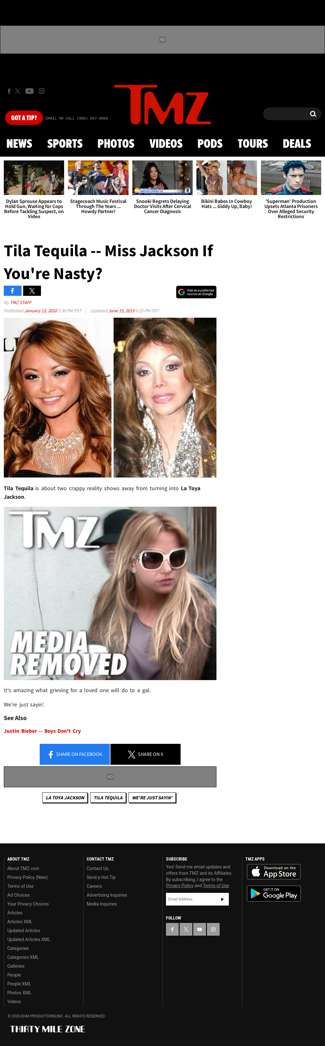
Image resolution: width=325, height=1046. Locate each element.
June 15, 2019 (121, 311)
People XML (19, 983)
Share (74, 754)
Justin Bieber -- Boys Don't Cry (42, 731)
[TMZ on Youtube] (29, 91)
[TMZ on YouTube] (199, 929)
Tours (253, 144)
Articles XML (20, 921)
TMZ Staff (20, 302)
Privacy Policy (179, 885)
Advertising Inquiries (107, 895)
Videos (165, 144)
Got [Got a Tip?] (24, 118)
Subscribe (222, 899)
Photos (115, 144)
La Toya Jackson (65, 798)
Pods (209, 144)
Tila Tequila (108, 798)
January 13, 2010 (41, 311)
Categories (18, 948)
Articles (15, 912)
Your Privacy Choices (28, 903)
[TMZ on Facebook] (9, 91)
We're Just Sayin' (152, 798)
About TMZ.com (23, 868)
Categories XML (23, 957)
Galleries (15, 966)
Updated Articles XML (28, 939)
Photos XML (19, 992)
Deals (297, 144)
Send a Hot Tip (101, 877)
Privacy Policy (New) (27, 877)
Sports (65, 144)
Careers (94, 886)
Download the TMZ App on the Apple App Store (274, 872)
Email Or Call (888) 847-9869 (77, 118)
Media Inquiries (102, 903)
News (19, 144)
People (14, 975)
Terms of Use (20, 886)
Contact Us (98, 868)
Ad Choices (18, 895)
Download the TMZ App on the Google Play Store (274, 894)
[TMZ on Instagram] (41, 91)
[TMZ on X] (18, 91)
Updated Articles (23, 930)
